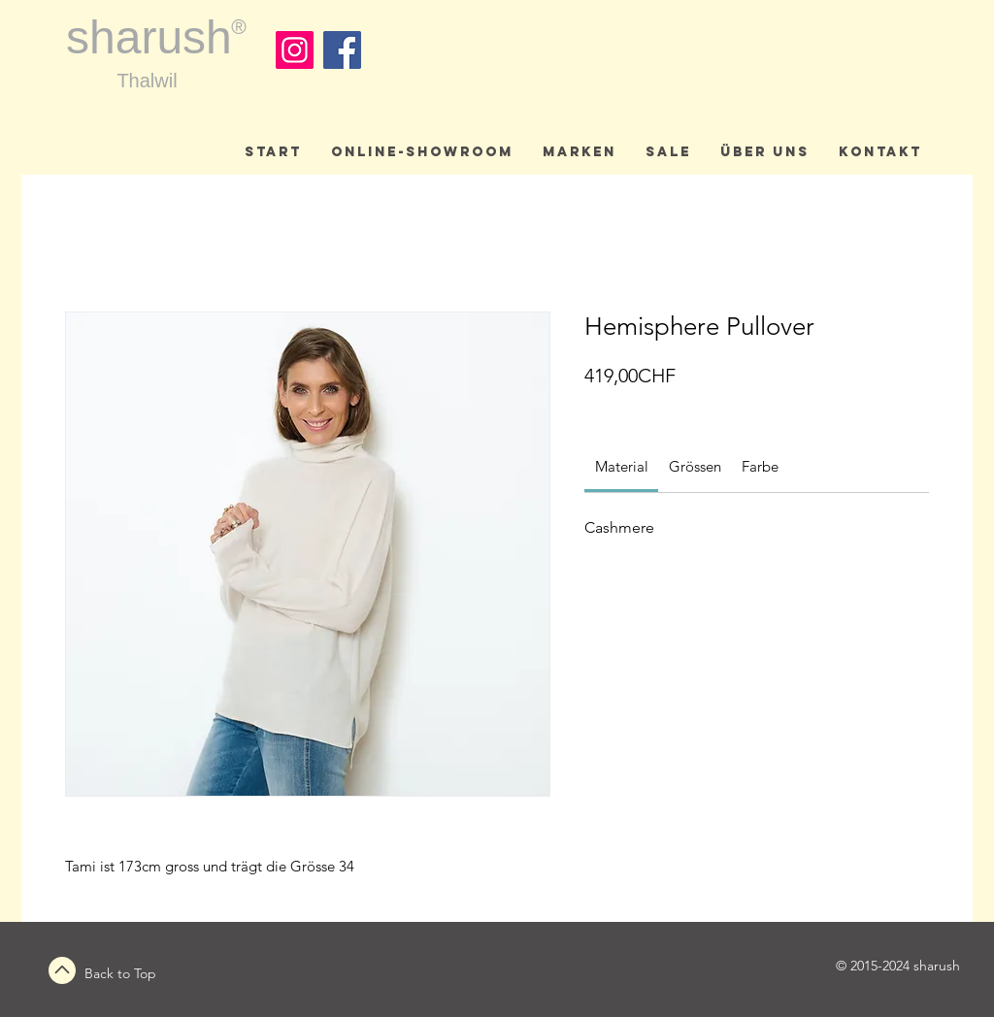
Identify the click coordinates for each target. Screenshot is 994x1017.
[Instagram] (295, 50)
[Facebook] (342, 50)
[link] (621, 466)
